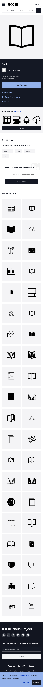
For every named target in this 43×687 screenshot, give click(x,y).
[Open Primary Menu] (3, 4)
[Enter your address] (21, 649)
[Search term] (22, 10)
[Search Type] (5, 10)
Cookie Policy (25, 675)
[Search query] (21, 174)
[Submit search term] (38, 10)
